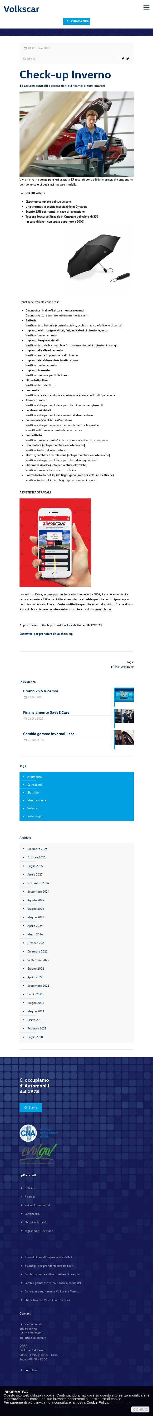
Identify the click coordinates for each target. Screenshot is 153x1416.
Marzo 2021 (35, 1020)
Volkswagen (35, 816)
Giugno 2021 (35, 1003)
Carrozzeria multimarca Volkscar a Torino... (52, 1291)
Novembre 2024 (38, 883)
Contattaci (31, 1370)
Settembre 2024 (38, 891)
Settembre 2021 (38, 985)
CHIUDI (140, 1409)
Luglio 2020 (35, 1037)
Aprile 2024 (35, 926)
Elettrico (33, 792)
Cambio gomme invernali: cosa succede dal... (54, 1283)
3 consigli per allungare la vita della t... (49, 1257)
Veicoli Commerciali (37, 1205)
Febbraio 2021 (36, 1028)
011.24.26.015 (34, 1333)
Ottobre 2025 (36, 857)
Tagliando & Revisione (39, 1231)
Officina (30, 1188)
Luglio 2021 (35, 994)
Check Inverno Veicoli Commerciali (47, 1300)
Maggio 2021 (35, 1011)
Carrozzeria (34, 784)
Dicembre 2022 (37, 951)
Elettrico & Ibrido (36, 1222)
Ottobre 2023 (36, 943)
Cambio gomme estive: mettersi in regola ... (53, 1274)
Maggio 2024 (35, 917)
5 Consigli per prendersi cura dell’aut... (50, 1266)
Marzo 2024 (35, 934)
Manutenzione (124, 666)
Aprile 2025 (35, 874)
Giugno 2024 (35, 908)
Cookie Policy (97, 1402)
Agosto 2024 (35, 900)
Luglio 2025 (35, 866)
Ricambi (30, 1196)
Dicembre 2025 (37, 849)
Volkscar (33, 808)
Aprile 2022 (35, 977)
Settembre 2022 (38, 960)
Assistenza (34, 777)
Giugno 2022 (35, 968)
